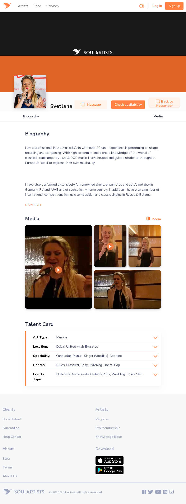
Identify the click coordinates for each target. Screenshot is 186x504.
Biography (31, 116)
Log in (157, 6)
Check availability (128, 104)
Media (158, 116)
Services (52, 6)
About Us (10, 476)
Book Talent (12, 419)
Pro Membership (108, 428)
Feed (37, 6)
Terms (8, 467)
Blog (6, 458)
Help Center (12, 437)
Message (91, 104)
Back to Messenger (164, 103)
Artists (23, 6)
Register (102, 419)
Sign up (174, 6)
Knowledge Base (109, 437)
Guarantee (11, 428)
